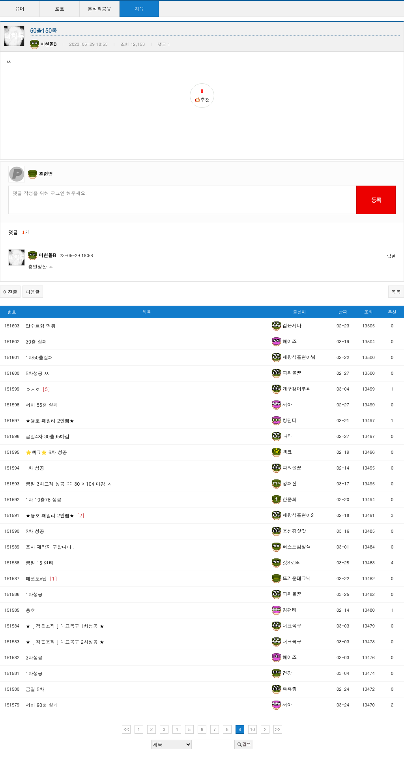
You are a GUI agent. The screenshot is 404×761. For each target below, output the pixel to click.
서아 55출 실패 (42, 404)
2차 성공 (35, 531)
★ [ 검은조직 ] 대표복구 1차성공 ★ (65, 625)
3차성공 (34, 657)
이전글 (10, 291)
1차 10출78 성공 (44, 499)
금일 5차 (35, 689)
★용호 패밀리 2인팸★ (50, 420)
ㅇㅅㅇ (38, 388)
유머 (19, 8)
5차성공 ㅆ (37, 373)
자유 (139, 8)
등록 (376, 200)
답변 (391, 256)
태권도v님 (41, 578)
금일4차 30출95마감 (47, 436)
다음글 (33, 291)
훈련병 (46, 173)
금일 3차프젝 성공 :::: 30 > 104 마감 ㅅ (69, 483)
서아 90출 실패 (42, 704)
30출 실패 (36, 341)
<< (126, 729)
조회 (368, 312)
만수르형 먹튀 (41, 325)
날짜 (343, 312)
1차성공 (34, 594)
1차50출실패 (39, 357)
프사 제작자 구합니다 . (50, 546)
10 (252, 729)
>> (278, 729)
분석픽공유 (99, 8)
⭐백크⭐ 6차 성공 (46, 452)
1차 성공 (35, 467)
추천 (392, 312)
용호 (30, 610)
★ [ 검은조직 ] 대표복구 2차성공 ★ (65, 641)
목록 (396, 291)
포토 (59, 8)
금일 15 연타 (39, 562)
